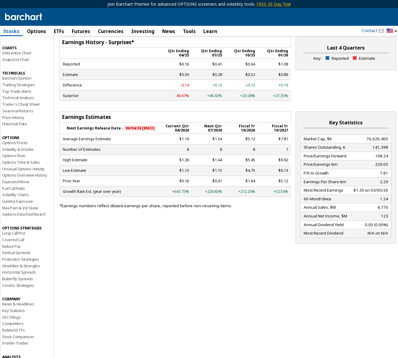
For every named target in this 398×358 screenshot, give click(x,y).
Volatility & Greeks (18, 168)
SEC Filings (11, 336)
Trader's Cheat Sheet (21, 124)
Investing (142, 31)
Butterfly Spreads (17, 298)
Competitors (13, 343)
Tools (189, 31)
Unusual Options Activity (23, 188)
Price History (13, 137)
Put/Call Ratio (13, 208)
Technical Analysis (18, 117)
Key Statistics (13, 330)
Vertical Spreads (16, 272)
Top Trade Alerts (17, 111)
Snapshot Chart (15, 79)
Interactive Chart (16, 72)
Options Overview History (24, 195)
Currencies (110, 31)
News (168, 31)
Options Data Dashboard (23, 234)
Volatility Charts (15, 214)
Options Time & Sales (21, 181)
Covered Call (13, 259)
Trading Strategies (18, 104)
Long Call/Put (13, 253)
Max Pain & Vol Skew (20, 227)
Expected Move (15, 201)
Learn (210, 31)
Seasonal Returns (17, 130)
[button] (392, 31)
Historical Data (14, 143)
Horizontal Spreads (19, 292)
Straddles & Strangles (21, 285)
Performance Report (20, 53)
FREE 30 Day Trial (274, 4)
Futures (81, 31)
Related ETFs (13, 349)
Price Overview (15, 47)
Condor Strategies (18, 305)
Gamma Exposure (17, 220)
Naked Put (11, 265)
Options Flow (13, 175)
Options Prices (15, 162)
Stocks (11, 31)
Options (36, 31)
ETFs (59, 31)
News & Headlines (18, 323)
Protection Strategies (20, 278)
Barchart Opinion (17, 98)
